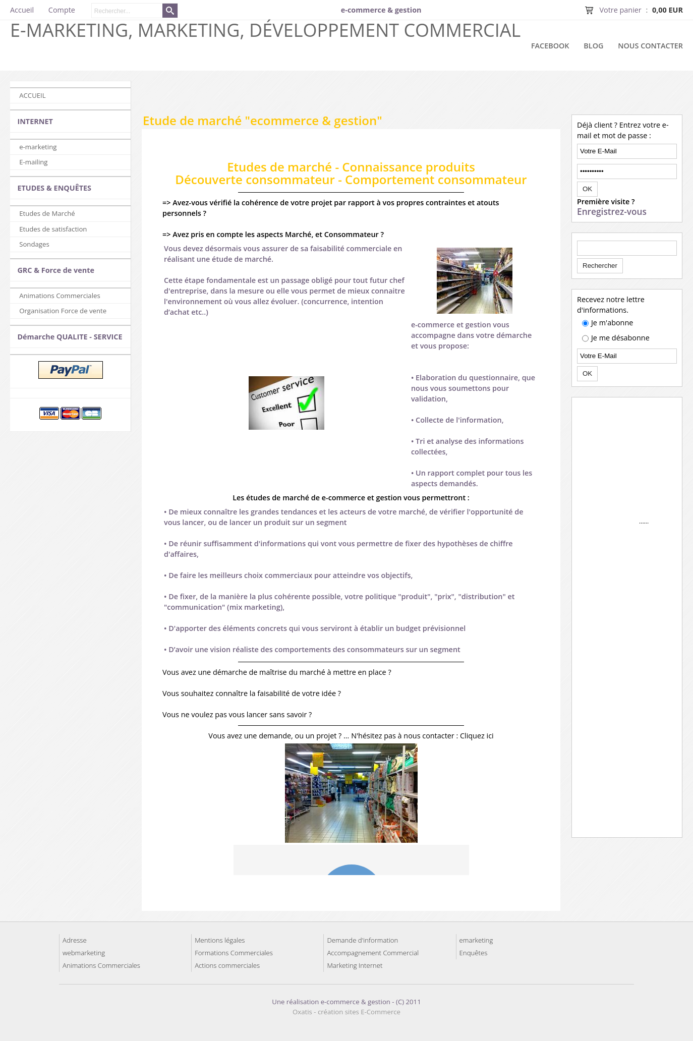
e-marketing (37, 146)
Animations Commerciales (59, 295)
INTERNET (34, 121)
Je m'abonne (612, 322)
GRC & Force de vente (55, 270)
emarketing (476, 940)
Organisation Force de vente (62, 310)
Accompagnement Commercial (373, 952)
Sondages (34, 244)
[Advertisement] (412, 96)
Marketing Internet (354, 965)
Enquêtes (473, 952)
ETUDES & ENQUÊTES (54, 188)
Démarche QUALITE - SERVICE (69, 336)
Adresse (75, 940)
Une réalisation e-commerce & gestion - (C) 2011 (346, 1001)
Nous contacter (650, 45)
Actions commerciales (227, 965)
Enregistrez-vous (612, 212)
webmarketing (84, 952)
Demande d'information (362, 940)
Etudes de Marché (47, 213)
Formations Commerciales (234, 952)
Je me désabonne (620, 337)
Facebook (550, 45)
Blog (593, 45)
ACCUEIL (32, 95)
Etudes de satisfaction (53, 229)
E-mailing (33, 161)
